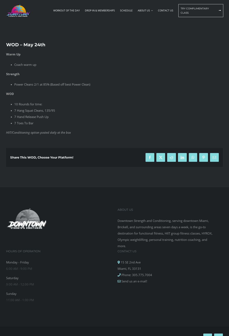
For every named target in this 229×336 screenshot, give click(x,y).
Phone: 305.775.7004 (136, 275)
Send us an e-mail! (134, 281)
